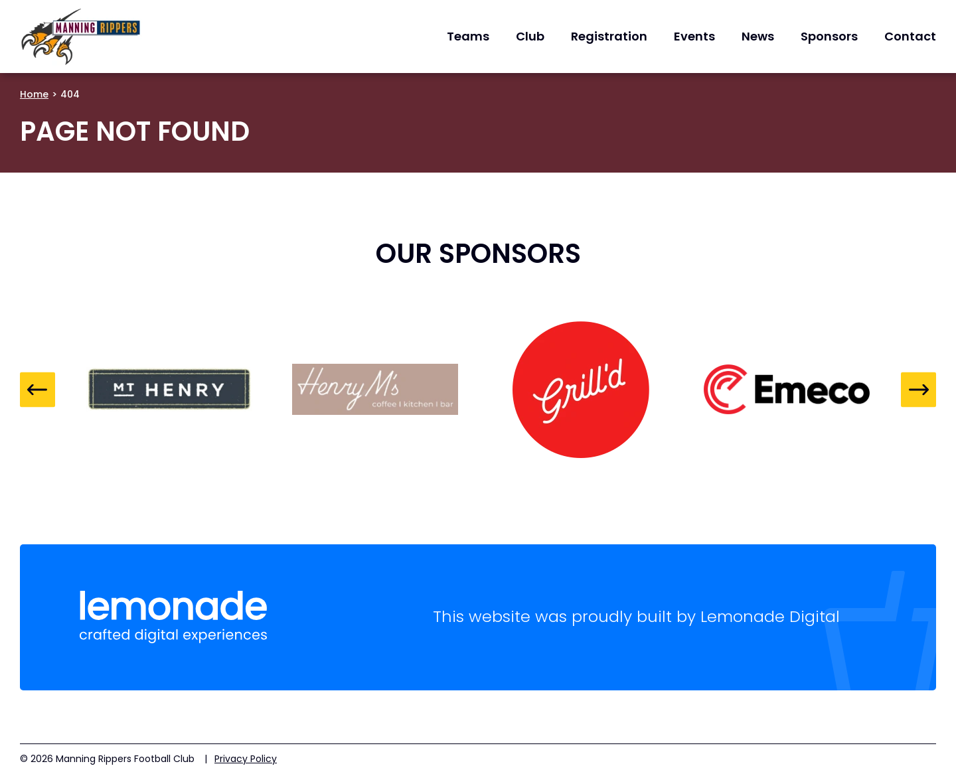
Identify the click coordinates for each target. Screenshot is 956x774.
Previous (37, 389)
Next (918, 389)
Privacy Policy (245, 758)
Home (34, 94)
